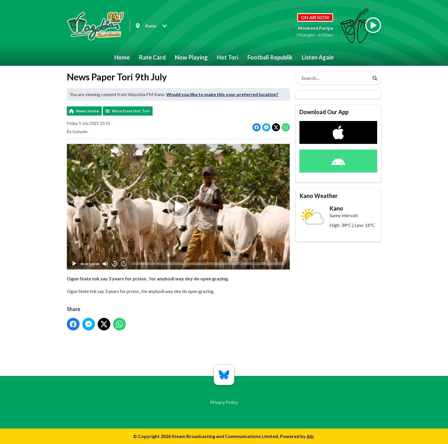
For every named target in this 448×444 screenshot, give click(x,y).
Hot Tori (227, 57)
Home (122, 57)
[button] (178, 206)
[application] (178, 206)
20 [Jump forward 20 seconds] (124, 264)
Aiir (310, 436)
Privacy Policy (224, 402)
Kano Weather (318, 195)
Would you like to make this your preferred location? (222, 94)
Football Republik (270, 57)
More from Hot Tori (131, 110)
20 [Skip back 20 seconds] (114, 264)
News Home (87, 110)
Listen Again (318, 57)
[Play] (74, 264)
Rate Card (152, 57)
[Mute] (105, 264)
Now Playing (191, 57)
